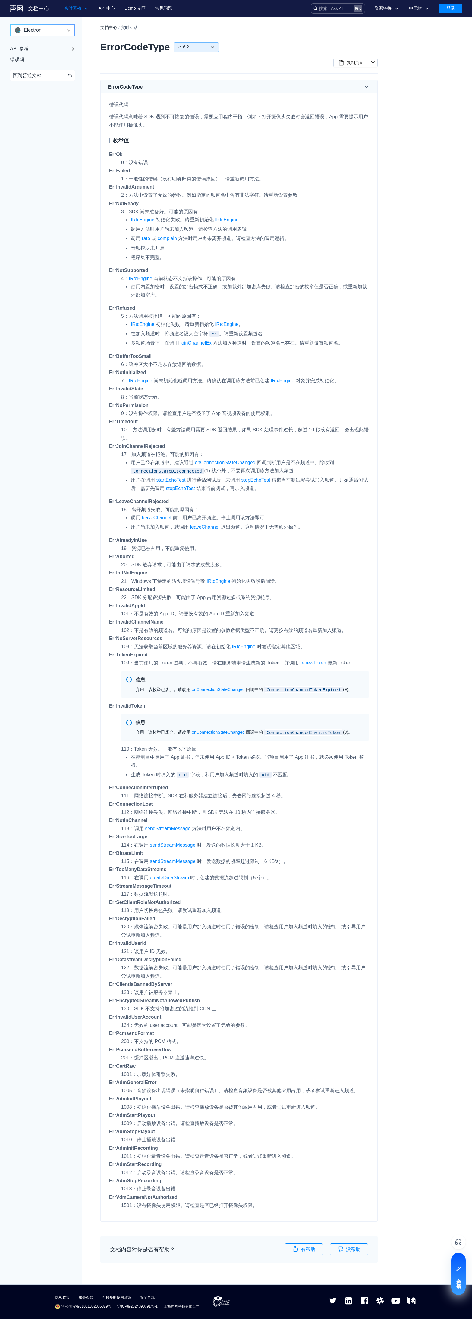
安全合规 (147, 1297)
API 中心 (107, 8)
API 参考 (19, 48)
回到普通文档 (42, 75)
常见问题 (163, 8)
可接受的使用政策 (116, 1297)
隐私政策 (62, 1297)
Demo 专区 (134, 8)
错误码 (17, 59)
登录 (450, 8)
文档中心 (38, 8)
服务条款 (86, 1297)
